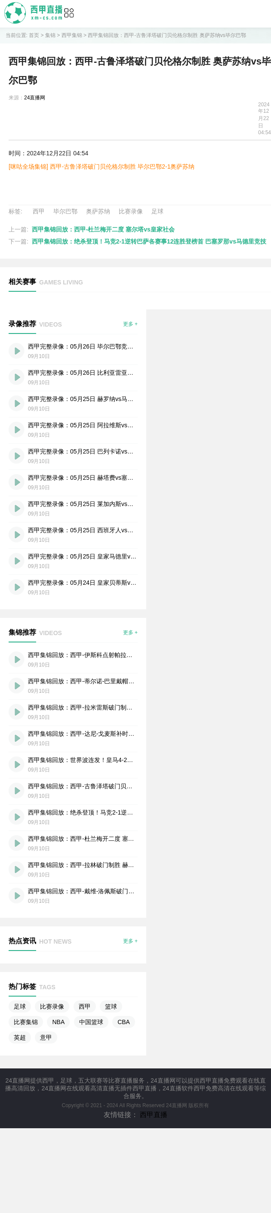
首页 (34, 35)
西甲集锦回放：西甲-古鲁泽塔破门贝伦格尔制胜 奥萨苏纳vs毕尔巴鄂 (167, 35)
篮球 (111, 1006)
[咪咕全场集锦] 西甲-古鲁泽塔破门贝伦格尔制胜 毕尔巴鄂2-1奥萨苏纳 (101, 166)
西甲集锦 (72, 35)
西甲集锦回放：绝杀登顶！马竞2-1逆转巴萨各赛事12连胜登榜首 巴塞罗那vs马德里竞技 (149, 241)
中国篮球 (91, 1022)
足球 (157, 211)
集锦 (50, 35)
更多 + (130, 324)
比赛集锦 (26, 1022)
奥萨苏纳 (98, 211)
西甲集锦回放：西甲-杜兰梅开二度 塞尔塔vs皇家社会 (103, 229)
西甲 (39, 211)
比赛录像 (131, 211)
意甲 (46, 1037)
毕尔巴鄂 (65, 211)
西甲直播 (153, 1114)
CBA (123, 1022)
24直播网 (34, 98)
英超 (20, 1037)
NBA (58, 1022)
